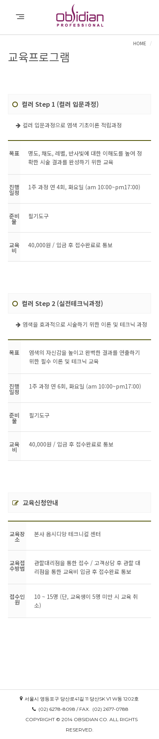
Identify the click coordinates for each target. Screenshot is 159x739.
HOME (139, 43)
